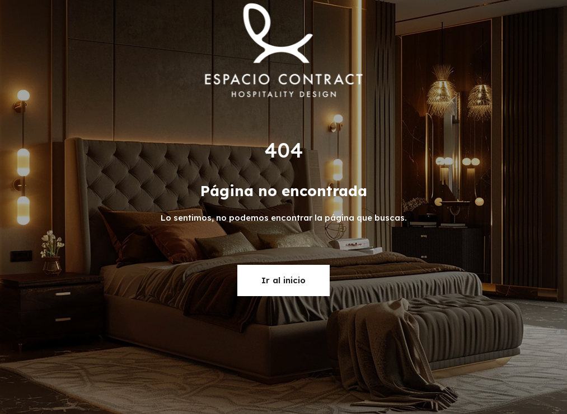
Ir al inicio (283, 280)
